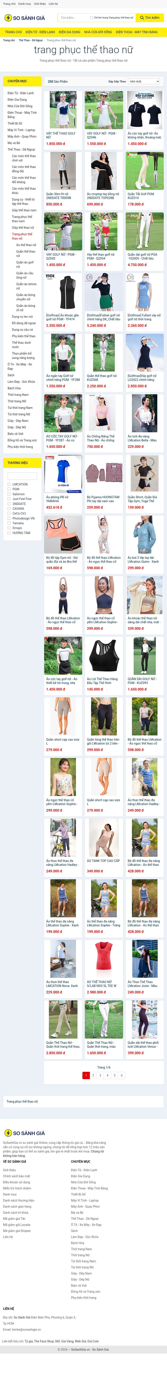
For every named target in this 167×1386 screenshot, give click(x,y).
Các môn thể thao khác (24, 191)
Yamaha (16, 523)
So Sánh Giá (100, 1349)
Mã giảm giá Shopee (17, 1231)
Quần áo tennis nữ (26, 286)
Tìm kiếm (149, 18)
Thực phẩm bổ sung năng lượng (23, 356)
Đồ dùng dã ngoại (24, 323)
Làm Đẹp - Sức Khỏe (21, 381)
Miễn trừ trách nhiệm (17, 1188)
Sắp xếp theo (117, 81)
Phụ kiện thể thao (23, 336)
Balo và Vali (15, 434)
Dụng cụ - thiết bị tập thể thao (23, 202)
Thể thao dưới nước (21, 345)
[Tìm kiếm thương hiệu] (73, 17)
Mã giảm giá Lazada (16, 1225)
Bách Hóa (14, 388)
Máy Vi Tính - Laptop (21, 130)
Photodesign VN (21, 518)
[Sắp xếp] (144, 81)
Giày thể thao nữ (23, 227)
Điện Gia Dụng (69, 32)
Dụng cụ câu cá (22, 329)
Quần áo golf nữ (24, 264)
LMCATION (18, 484)
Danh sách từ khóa (15, 1212)
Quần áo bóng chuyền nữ (25, 297)
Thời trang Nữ (17, 401)
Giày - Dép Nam (18, 421)
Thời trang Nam (18, 394)
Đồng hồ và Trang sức (22, 440)
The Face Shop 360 (47, 1341)
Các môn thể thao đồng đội (24, 169)
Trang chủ (9, 3)
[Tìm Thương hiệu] (22, 476)
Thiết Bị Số (15, 123)
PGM (13, 489)
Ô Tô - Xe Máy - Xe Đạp (20, 366)
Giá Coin (93, 1341)
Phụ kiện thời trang (20, 447)
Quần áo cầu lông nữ (24, 275)
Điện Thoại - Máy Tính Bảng (136, 32)
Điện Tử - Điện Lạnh (40, 32)
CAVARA (16, 508)
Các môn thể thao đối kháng (24, 180)
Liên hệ (53, 3)
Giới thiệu (40, 3)
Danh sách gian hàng (17, 1206)
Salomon (16, 494)
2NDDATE (17, 504)
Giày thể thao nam (24, 210)
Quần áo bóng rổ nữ (25, 308)
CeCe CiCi (17, 513)
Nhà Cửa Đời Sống (98, 32)
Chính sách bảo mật (16, 1176)
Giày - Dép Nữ (17, 427)
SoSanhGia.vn (80, 1349)
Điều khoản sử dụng (16, 1182)
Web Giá (80, 1341)
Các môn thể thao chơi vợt (24, 158)
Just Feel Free (20, 499)
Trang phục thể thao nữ (22, 236)
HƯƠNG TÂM (19, 533)
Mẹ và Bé (14, 143)
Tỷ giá (29, 1341)
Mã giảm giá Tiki (14, 1218)
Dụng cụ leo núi (22, 316)
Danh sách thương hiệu (18, 1200)
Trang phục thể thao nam (22, 219)
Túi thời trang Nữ (19, 414)
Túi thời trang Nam (20, 407)
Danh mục (24, 3)
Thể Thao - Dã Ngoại (31, 40)
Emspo (15, 528)
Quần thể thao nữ (25, 254)
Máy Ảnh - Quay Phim (22, 136)
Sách (11, 375)
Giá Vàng (67, 1341)
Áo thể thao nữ (26, 245)
